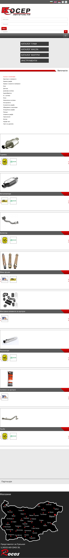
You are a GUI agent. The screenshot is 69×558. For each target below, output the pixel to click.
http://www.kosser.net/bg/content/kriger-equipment (34, 61)
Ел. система (6, 95)
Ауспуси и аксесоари (9, 76)
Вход (4, 28)
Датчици (5, 88)
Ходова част (6, 121)
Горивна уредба (7, 81)
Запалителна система (9, 100)
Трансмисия (6, 117)
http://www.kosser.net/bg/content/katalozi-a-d (34, 455)
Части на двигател (8, 124)
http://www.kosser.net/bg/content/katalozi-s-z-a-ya (34, 471)
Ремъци (5, 112)
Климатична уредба (8, 105)
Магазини (5, 494)
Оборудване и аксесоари (10, 107)
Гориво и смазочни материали (11, 84)
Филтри (5, 119)
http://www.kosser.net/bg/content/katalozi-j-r (34, 466)
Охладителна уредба (9, 110)
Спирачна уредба (8, 114)
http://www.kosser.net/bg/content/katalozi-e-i (34, 460)
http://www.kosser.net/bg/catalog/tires (34, 44)
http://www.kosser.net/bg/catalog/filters (34, 55)
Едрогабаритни (7, 93)
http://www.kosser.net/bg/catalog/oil (34, 49)
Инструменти (7, 102)
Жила (4, 98)
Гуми (4, 86)
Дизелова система (8, 91)
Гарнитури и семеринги (9, 79)
